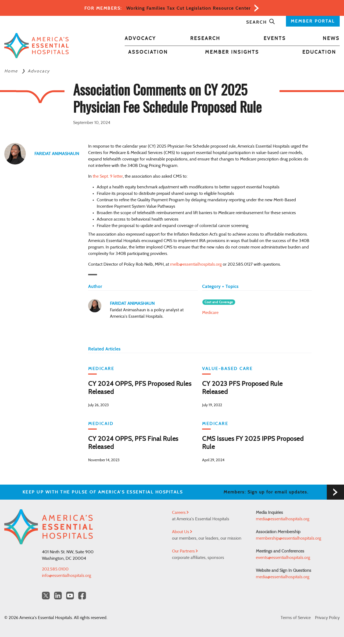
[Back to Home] (36, 45)
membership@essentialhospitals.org (288, 538)
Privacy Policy (327, 618)
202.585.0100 (55, 569)
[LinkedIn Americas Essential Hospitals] (58, 595)
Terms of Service (296, 618)
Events (275, 38)
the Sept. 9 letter (108, 176)
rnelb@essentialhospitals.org (196, 264)
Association (148, 52)
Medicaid (100, 424)
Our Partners (185, 551)
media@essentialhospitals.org (282, 519)
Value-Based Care (227, 369)
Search (260, 22)
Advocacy (140, 38)
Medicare (210, 312)
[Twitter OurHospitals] (46, 595)
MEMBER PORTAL (313, 21)
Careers (180, 512)
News (331, 38)
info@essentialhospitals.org (66, 575)
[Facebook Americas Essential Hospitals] (82, 595)
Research (205, 38)
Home (11, 71)
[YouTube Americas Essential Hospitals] (70, 595)
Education (319, 52)
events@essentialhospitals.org (283, 557)
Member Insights (232, 52)
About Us (182, 532)
